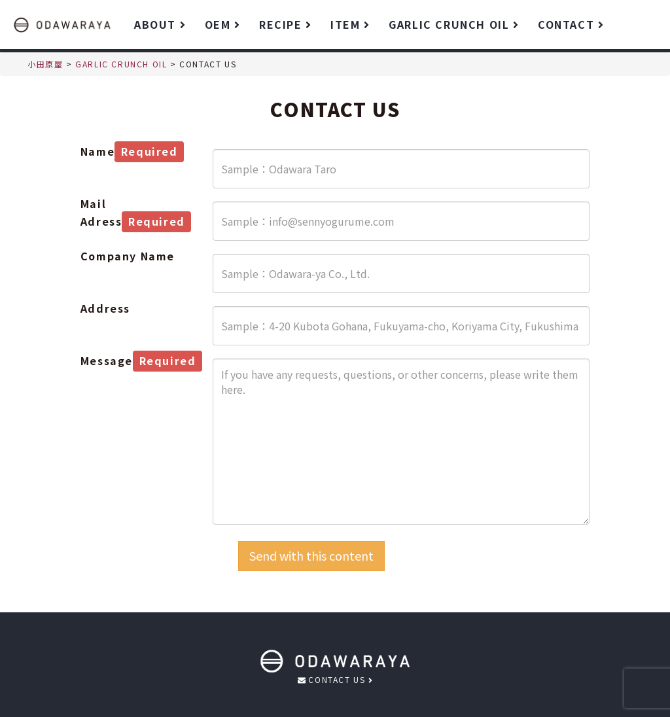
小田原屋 (45, 63)
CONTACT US (335, 679)
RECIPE (285, 24)
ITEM (349, 24)
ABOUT (159, 24)
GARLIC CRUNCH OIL (453, 24)
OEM (222, 24)
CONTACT (570, 24)
